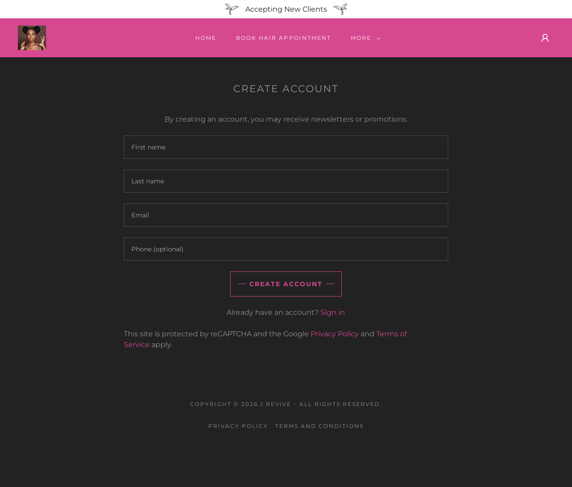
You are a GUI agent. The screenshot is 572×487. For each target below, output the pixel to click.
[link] (32, 37)
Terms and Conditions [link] (319, 426)
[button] (363, 38)
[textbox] (286, 147)
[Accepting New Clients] (286, 9)
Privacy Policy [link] (335, 334)
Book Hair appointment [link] (283, 37)
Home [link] (205, 37)
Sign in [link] (332, 312)
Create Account (286, 284)
